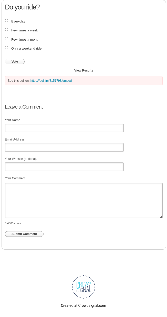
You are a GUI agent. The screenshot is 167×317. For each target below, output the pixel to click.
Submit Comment (24, 234)
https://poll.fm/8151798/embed (51, 81)
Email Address (15, 139)
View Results (83, 70)
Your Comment (15, 178)
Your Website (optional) (21, 159)
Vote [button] (15, 61)
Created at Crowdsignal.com (83, 305)
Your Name (12, 120)
